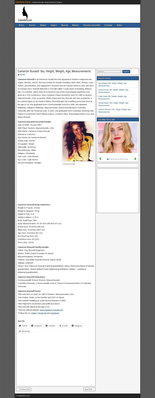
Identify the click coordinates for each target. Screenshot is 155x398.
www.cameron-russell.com (51, 310)
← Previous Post (23, 389)
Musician (64, 25)
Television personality (91, 25)
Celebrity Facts (23, 2)
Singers (54, 25)
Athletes (75, 25)
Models (43, 25)
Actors (21, 25)
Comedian (108, 25)
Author (119, 25)
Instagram (55, 313)
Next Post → (89, 389)
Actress (32, 25)
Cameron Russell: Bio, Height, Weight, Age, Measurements (54, 71)
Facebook (42, 313)
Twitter (34, 313)
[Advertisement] (78, 48)
